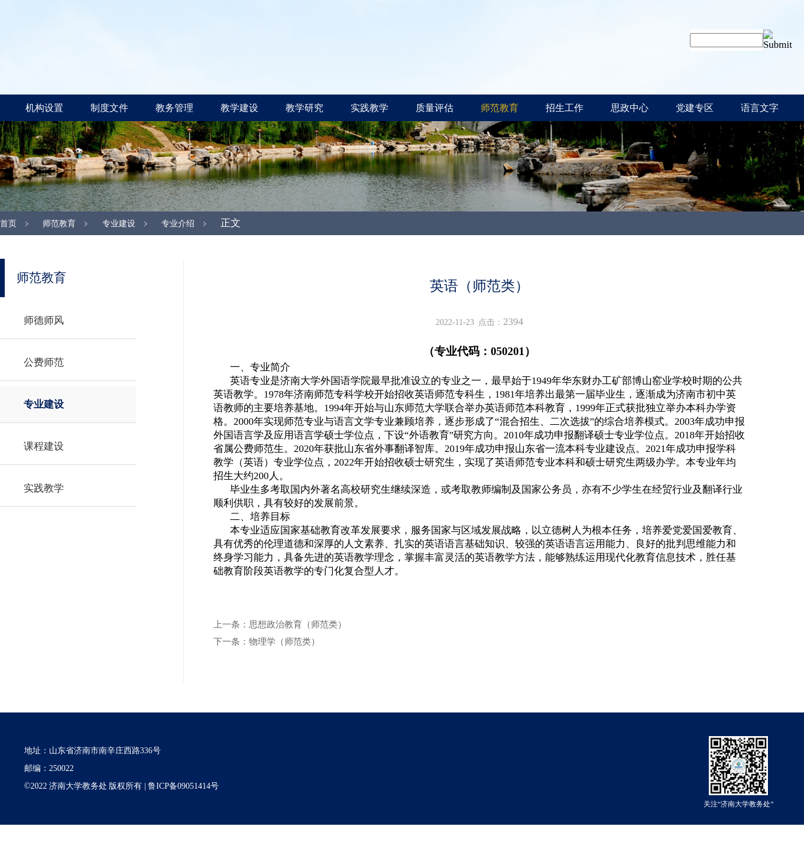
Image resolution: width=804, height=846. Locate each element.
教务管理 (174, 108)
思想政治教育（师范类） (297, 624)
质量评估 (434, 108)
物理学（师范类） (284, 641)
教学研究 (304, 108)
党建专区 (695, 108)
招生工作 (564, 108)
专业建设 (118, 223)
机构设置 (44, 108)
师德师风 (44, 320)
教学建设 (239, 108)
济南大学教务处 (301, 46)
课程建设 (44, 446)
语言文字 (760, 108)
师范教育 (499, 108)
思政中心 (630, 108)
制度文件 (109, 108)
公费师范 (44, 362)
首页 (8, 223)
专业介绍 (177, 223)
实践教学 (369, 108)
